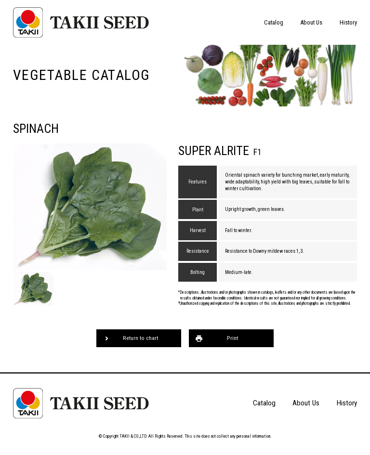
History (348, 22)
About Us (311, 22)
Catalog (273, 22)
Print (232, 338)
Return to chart (140, 338)
